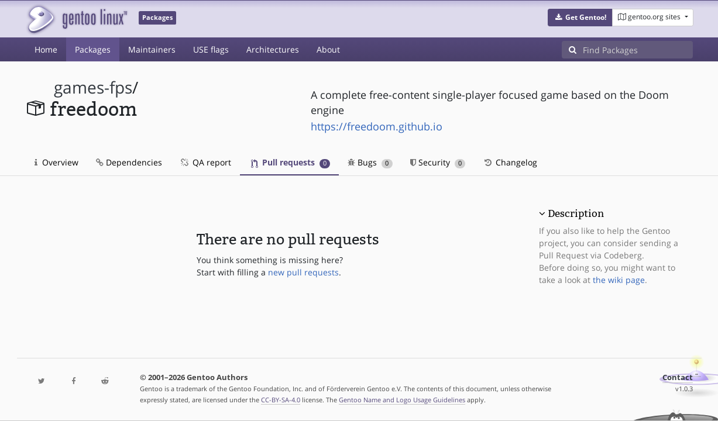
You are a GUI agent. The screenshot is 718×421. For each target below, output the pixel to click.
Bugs (370, 162)
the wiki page (619, 279)
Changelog (510, 162)
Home (46, 49)
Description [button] (576, 213)
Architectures (272, 49)
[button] (580, 17)
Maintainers (152, 49)
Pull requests (291, 162)
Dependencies (129, 162)
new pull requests (303, 272)
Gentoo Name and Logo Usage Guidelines (402, 399)
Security (438, 162)
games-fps (93, 87)
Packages (93, 49)
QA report (205, 162)
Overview (56, 162)
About (328, 49)
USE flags (211, 49)
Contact (677, 377)
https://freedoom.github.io (376, 126)
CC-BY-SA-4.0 (280, 399)
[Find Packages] (638, 49)
